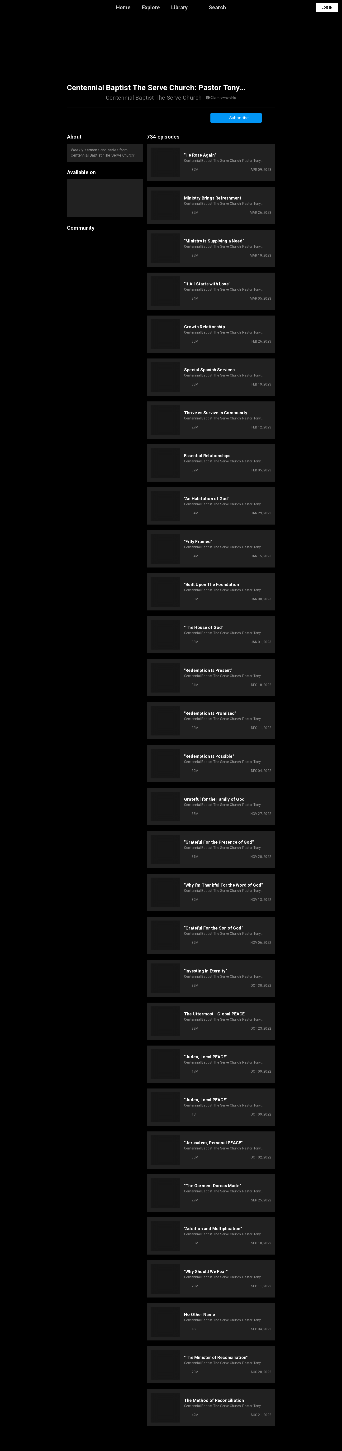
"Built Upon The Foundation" (212, 584)
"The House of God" (203, 627)
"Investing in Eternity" (205, 970)
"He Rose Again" (200, 155)
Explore (151, 7)
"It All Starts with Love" (207, 283)
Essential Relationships (207, 455)
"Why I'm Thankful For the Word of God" (223, 885)
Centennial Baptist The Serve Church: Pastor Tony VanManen (222, 161)
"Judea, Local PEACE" (205, 1056)
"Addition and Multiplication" (213, 1228)
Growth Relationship (204, 326)
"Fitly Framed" (198, 541)
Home (123, 7)
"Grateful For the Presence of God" (219, 842)
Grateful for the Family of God (214, 799)
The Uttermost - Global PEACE (214, 1013)
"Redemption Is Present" (208, 670)
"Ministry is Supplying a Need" (214, 240)
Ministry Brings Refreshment (212, 197)
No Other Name (199, 1314)
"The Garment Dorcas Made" (212, 1185)
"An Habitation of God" (206, 498)
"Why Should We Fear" (206, 1271)
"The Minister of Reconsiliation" (215, 1357)
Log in (327, 7)
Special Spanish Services (209, 369)
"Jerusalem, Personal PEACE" (213, 1142)
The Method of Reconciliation (214, 1400)
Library (179, 7)
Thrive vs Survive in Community (215, 412)
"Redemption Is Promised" (210, 713)
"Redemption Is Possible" (209, 756)
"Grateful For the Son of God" (213, 927)
